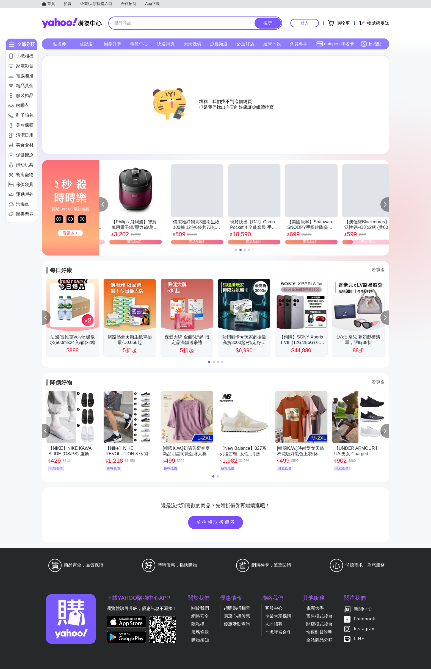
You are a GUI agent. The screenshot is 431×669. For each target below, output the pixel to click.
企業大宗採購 (278, 616)
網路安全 (200, 616)
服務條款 (200, 632)
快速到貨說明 (319, 632)
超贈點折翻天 (237, 608)
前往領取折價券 (216, 522)
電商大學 (315, 608)
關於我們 (200, 608)
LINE (359, 638)
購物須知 (200, 640)
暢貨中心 (139, 43)
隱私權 (198, 624)
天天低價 (192, 43)
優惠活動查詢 (237, 624)
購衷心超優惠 (237, 616)
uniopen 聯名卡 (335, 44)
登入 (304, 23)
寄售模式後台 (319, 616)
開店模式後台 (319, 624)
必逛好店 (245, 43)
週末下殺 (272, 43)
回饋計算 (112, 43)
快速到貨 (166, 43)
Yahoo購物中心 (72, 23)
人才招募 (274, 624)
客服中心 (274, 608)
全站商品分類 (319, 640)
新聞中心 (363, 609)
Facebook (364, 619)
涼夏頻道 (219, 43)
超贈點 (371, 44)
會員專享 (298, 43)
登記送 (86, 43)
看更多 (378, 270)
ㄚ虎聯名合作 (278, 632)
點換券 (59, 43)
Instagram (365, 628)
